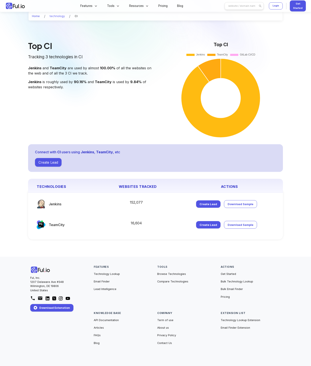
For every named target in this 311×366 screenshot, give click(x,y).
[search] (241, 6)
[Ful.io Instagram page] (60, 299)
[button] (35, 16)
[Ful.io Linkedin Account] (47, 300)
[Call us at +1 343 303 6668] (32, 298)
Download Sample (240, 204)
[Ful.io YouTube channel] (67, 300)
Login (276, 5)
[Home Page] (33, 6)
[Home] (40, 270)
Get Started (298, 6)
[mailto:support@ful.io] (40, 298)
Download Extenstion (51, 308)
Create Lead (48, 162)
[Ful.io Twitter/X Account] (54, 299)
